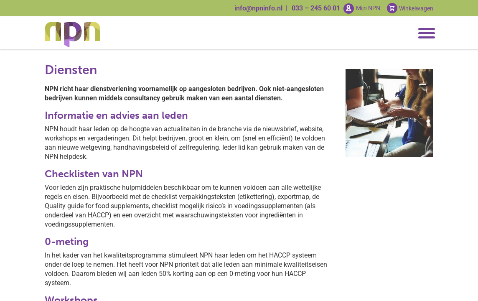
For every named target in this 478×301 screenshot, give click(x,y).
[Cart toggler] (410, 8)
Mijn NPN (368, 8)
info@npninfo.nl (258, 8)
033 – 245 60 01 (316, 8)
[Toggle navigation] (425, 33)
